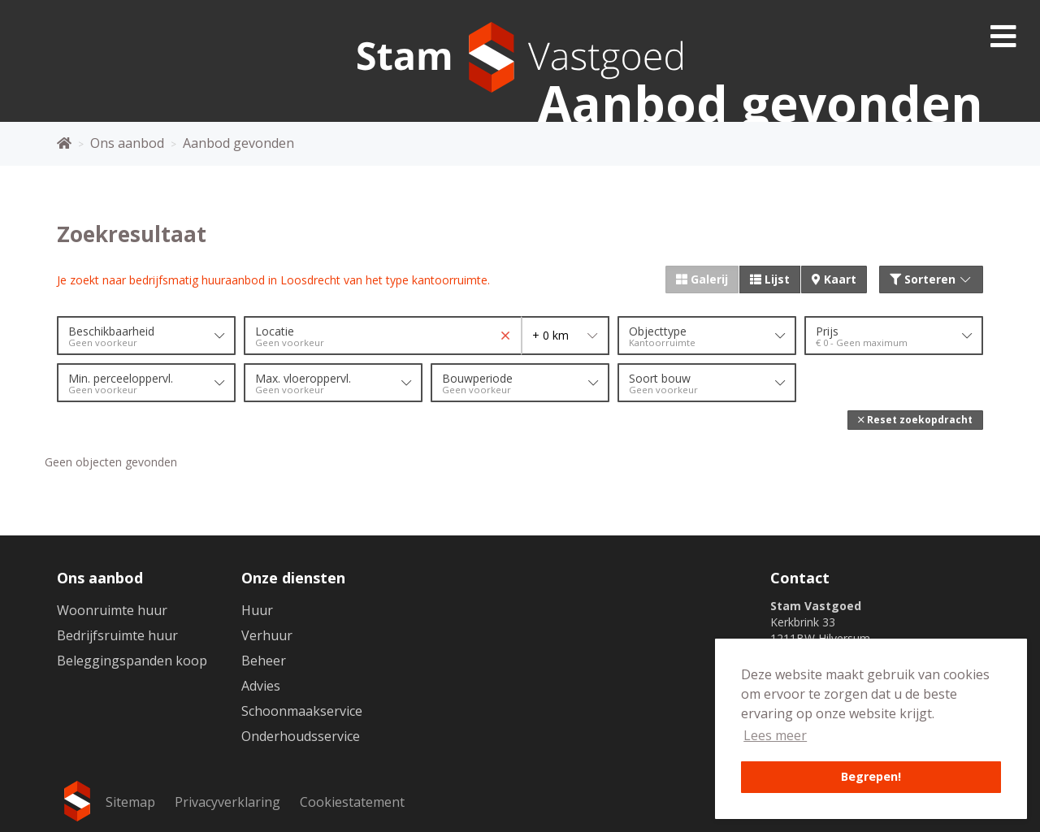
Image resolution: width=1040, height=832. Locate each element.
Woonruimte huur (112, 610)
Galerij (702, 279)
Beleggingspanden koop (132, 661)
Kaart (834, 279)
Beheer (263, 661)
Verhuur (266, 635)
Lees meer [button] (775, 735)
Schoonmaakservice (301, 711)
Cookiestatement (352, 802)
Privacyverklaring (227, 802)
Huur (257, 610)
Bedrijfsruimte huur (117, 635)
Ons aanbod (100, 577)
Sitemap (130, 802)
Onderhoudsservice (300, 736)
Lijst (770, 279)
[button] (915, 419)
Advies (260, 686)
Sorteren (931, 279)
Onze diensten (293, 577)
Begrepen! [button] (871, 776)
